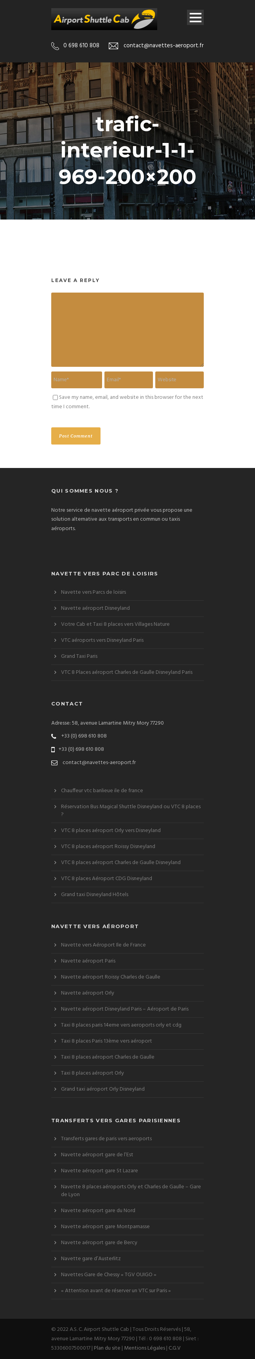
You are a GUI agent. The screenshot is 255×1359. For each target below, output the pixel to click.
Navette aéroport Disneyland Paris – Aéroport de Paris (125, 1009)
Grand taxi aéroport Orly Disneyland (103, 1089)
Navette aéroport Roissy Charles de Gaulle (110, 977)
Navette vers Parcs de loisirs (93, 592)
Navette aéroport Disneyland (95, 608)
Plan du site (107, 1348)
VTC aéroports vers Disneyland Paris (102, 640)
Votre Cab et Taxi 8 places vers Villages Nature (115, 624)
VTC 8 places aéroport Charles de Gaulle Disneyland (121, 862)
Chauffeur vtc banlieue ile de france (102, 790)
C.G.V (175, 1348)
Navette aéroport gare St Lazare (99, 1170)
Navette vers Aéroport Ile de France (103, 945)
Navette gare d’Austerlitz (91, 1258)
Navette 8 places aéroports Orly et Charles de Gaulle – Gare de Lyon (131, 1190)
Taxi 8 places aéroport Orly (92, 1073)
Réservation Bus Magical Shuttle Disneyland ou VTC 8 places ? (131, 810)
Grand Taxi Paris (79, 656)
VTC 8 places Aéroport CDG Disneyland (106, 878)
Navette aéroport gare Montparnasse (105, 1226)
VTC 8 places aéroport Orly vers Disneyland (111, 830)
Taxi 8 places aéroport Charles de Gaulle (107, 1057)
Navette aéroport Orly (87, 993)
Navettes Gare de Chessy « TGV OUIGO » (108, 1274)
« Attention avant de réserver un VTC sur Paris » (116, 1290)
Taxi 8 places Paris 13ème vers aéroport (106, 1041)
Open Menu (195, 17)
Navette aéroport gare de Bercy (99, 1242)
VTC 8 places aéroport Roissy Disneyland (108, 846)
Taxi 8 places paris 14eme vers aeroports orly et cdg (121, 1025)
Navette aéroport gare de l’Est (97, 1154)
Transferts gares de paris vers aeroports (106, 1138)
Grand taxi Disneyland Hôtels (94, 894)
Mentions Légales (144, 1348)
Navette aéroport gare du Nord (98, 1210)
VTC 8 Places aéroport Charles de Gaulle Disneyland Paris (126, 672)
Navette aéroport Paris (88, 961)
